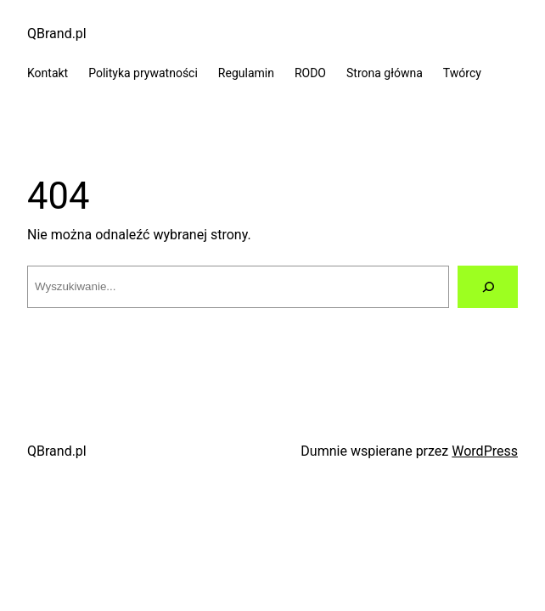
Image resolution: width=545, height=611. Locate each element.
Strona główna (384, 73)
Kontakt (47, 73)
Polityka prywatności (143, 73)
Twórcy (462, 73)
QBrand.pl (57, 33)
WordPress (485, 451)
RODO (310, 73)
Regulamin (246, 73)
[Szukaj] (488, 286)
